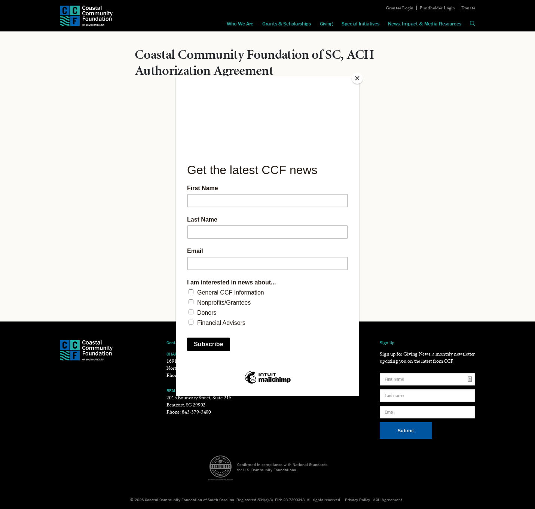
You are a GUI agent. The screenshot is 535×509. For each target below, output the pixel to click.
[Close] (357, 78)
